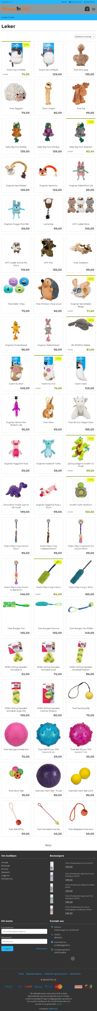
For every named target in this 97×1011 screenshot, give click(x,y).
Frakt (21, 973)
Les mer (59, 1004)
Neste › (48, 845)
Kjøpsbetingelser (34, 973)
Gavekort (5, 872)
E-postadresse (7, 927)
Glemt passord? (41, 949)
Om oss (4, 869)
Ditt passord (6, 937)
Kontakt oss (7, 878)
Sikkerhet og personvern (56, 973)
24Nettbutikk (53, 1009)
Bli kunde (5, 865)
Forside (4, 17)
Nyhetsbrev (75, 973)
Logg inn (5, 875)
